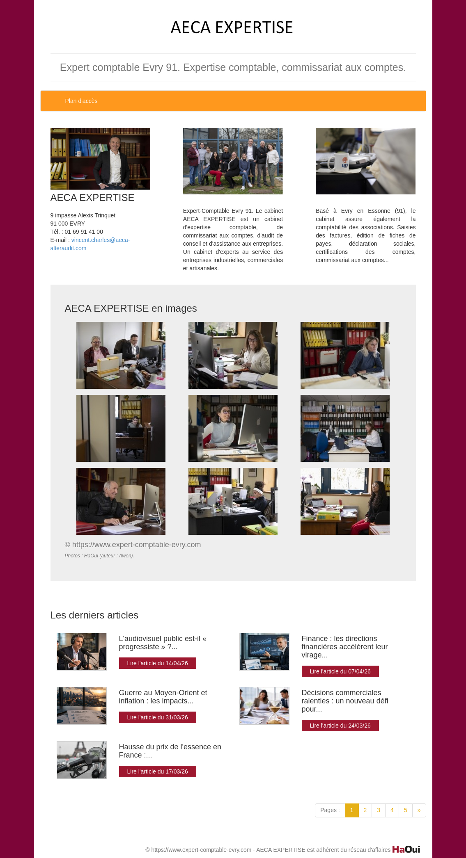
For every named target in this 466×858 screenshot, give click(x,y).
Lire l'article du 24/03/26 (340, 725)
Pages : (330, 810)
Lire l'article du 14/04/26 (157, 663)
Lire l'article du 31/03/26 (157, 717)
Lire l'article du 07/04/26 (340, 671)
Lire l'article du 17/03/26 (157, 771)
